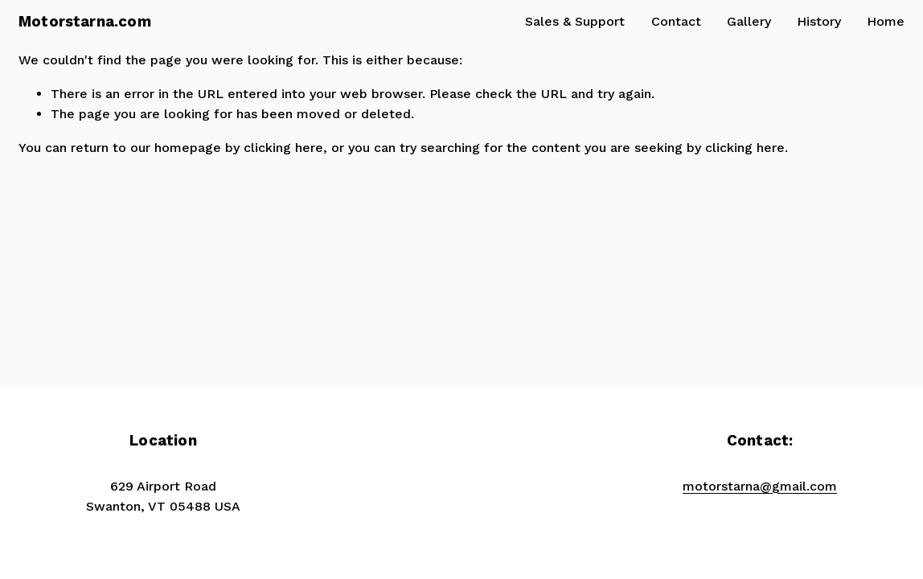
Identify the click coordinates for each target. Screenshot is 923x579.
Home (886, 21)
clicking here (283, 147)
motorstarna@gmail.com (760, 486)
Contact (676, 21)
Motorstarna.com (84, 22)
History (819, 21)
